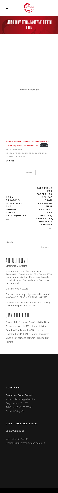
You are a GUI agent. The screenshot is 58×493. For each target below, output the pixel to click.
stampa (29, 172)
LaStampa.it (13, 153)
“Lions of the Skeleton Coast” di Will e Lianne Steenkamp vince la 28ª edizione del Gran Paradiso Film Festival (28, 326)
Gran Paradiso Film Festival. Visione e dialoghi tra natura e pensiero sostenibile (29, 304)
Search (9, 241)
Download (44, 145)
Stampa (10, 157)
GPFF (11, 161)
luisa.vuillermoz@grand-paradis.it (28, 442)
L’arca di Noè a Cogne (17, 288)
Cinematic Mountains (16, 265)
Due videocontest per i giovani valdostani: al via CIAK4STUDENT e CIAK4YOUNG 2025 (28, 296)
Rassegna (27, 153)
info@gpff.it (18, 411)
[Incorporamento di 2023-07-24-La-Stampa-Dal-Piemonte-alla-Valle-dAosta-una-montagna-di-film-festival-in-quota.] (29, 89)
